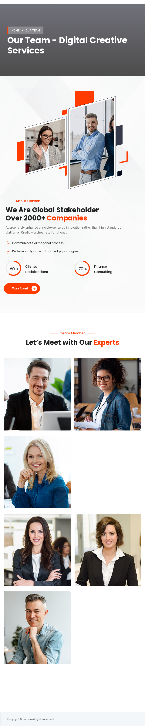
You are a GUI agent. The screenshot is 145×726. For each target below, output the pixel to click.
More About (24, 288)
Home (15, 30)
